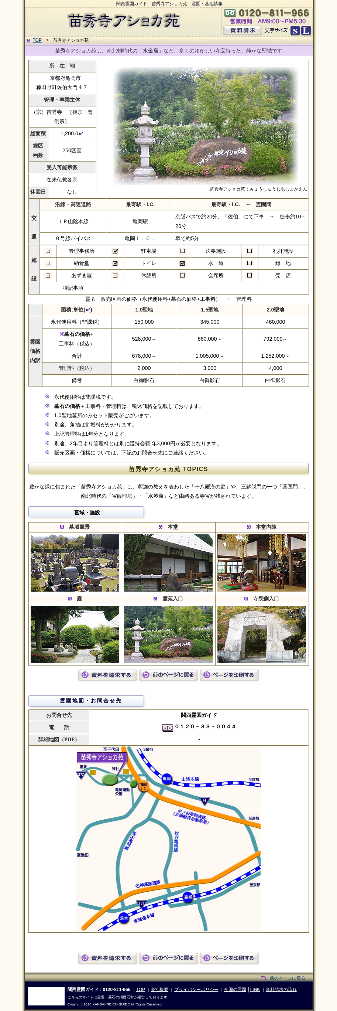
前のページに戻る (287, 978)
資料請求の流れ (281, 989)
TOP (37, 40)
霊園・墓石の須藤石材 (115, 997)
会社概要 (159, 989)
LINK (255, 989)
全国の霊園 (235, 989)
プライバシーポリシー (196, 989)
